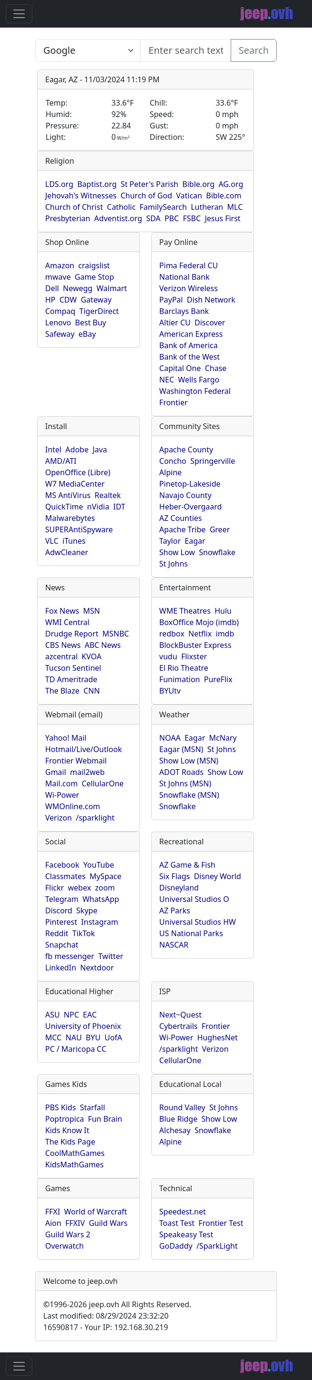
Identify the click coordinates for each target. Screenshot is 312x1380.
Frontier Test (220, 1223)
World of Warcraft (95, 1211)
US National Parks (191, 933)
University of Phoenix (83, 1026)
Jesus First (222, 218)
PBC (172, 218)
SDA (153, 218)
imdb (225, 633)
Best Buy (90, 322)
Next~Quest (180, 1014)
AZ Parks (174, 910)
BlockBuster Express (195, 645)
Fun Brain (105, 1119)
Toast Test (177, 1223)
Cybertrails (178, 1026)
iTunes (74, 541)
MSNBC (115, 633)
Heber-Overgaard (190, 506)
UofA (113, 1037)
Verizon (58, 817)
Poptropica (64, 1119)
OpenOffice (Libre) (77, 472)
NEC (166, 379)
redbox (172, 633)
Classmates (65, 876)
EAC (90, 1014)
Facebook (62, 865)
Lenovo (58, 322)
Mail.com (61, 783)
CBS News (63, 645)
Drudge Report (71, 633)
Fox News (62, 611)
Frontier (173, 402)
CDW (68, 299)
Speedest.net (182, 1211)
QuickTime (64, 506)
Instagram (99, 922)
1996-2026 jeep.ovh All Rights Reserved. (117, 1304)
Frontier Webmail (76, 760)
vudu (168, 656)
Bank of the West (189, 357)
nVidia (98, 506)
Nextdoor (97, 967)
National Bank (184, 277)
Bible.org (198, 184)
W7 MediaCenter (75, 484)
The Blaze (62, 690)
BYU (93, 1037)
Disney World (217, 876)
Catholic (121, 207)
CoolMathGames (75, 1153)
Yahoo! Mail (66, 738)
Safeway (60, 334)
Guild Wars (108, 1223)
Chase (216, 368)
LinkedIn (60, 967)
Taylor (170, 541)
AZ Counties (180, 518)
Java (100, 449)
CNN (91, 690)
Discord (58, 910)
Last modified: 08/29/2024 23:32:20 (105, 1316)
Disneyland (179, 887)
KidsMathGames (74, 1164)
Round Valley (182, 1107)
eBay (87, 334)
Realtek (108, 495)
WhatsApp (100, 899)
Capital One (180, 368)
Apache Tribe (182, 529)
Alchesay (175, 1130)
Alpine (170, 472)
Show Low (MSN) (188, 760)
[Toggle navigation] (19, 13)
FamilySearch (163, 207)
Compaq (60, 311)
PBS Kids (60, 1107)
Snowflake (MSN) (189, 795)
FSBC (192, 218)
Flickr (54, 887)
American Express (191, 334)
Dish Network (211, 299)
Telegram (61, 899)
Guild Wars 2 (67, 1234)
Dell (52, 288)
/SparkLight (217, 1246)
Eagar (195, 541)
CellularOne (103, 783)
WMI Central (67, 622)
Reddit (56, 933)
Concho (172, 461)
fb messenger (69, 956)
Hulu (223, 611)
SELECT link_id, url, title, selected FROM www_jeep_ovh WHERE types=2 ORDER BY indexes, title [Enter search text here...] (88, 50)
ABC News (103, 645)
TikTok (83, 933)
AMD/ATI (61, 461)
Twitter (110, 956)
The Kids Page (70, 1141)
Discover (210, 322)
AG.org (230, 184)
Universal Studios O (194, 899)
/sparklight (95, 817)
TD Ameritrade (71, 679)
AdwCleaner (66, 552)
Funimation (179, 679)
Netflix (200, 633)
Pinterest (61, 922)
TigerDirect (99, 311)
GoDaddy (176, 1246)
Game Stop (94, 277)
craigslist (94, 265)
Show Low (177, 552)
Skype (86, 910)
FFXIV (75, 1223)
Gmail (55, 772)
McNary (223, 738)
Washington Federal (195, 391)
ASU (52, 1014)
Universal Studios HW (197, 922)
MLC (235, 207)
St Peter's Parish (149, 184)
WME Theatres (185, 611)
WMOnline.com (72, 806)
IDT (119, 506)
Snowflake (217, 552)
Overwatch (64, 1246)
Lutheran (207, 207)
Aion (53, 1223)
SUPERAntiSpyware (79, 529)
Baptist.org (97, 184)
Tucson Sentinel (73, 668)
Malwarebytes (70, 518)
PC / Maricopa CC (76, 1049)
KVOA (92, 656)
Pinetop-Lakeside (190, 484)
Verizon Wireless (188, 288)
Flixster (194, 656)
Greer (220, 529)
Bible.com (223, 195)
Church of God (146, 195)
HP (50, 299)
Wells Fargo (198, 379)
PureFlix (218, 679)
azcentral (61, 656)
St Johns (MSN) (185, 783)
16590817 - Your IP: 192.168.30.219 (105, 1327)
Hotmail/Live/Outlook (83, 749)
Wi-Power (62, 795)
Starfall (92, 1107)
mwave (58, 277)
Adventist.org (118, 218)
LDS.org (59, 184)
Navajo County (185, 495)
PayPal (171, 299)
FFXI (52, 1211)
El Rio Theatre (183, 668)
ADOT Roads (181, 772)
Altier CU (175, 322)
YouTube (98, 865)
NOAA (170, 738)
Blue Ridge (178, 1119)
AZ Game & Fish (187, 865)
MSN (91, 611)
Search (254, 50)
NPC (71, 1014)
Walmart (112, 288)
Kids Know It (67, 1130)
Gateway (96, 299)
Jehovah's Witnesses (81, 195)
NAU (74, 1037)
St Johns (173, 563)
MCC (53, 1037)
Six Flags (174, 876)
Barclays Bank (184, 311)
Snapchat (61, 945)
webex (79, 887)
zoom (105, 887)
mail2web (87, 772)
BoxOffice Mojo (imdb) (199, 622)
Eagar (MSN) (181, 749)
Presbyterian (67, 218)
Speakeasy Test (186, 1234)
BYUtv (170, 690)
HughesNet (217, 1037)
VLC (51, 541)
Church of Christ (74, 207)
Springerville (212, 461)
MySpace (105, 876)
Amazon (59, 265)
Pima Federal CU (188, 265)
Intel (53, 449)
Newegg (77, 288)
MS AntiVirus (67, 495)
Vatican (189, 195)
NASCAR (173, 945)
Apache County (186, 449)
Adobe (77, 449)
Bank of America (188, 345)
